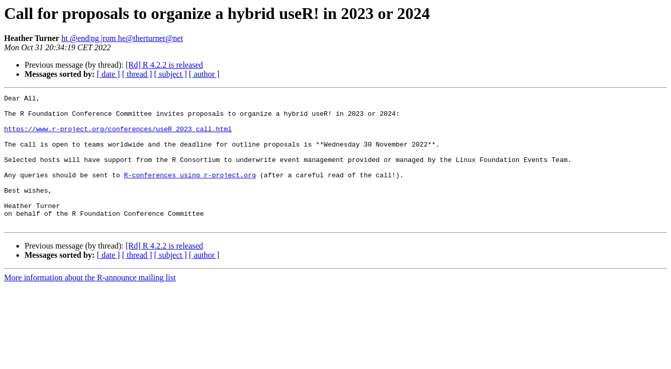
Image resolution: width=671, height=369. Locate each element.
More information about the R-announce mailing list (90, 303)
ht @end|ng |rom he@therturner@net (122, 38)
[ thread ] (137, 74)
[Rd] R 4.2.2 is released (164, 64)
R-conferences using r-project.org (190, 191)
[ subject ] (170, 74)
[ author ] (204, 74)
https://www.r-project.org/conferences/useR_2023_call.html (118, 136)
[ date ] (108, 74)
